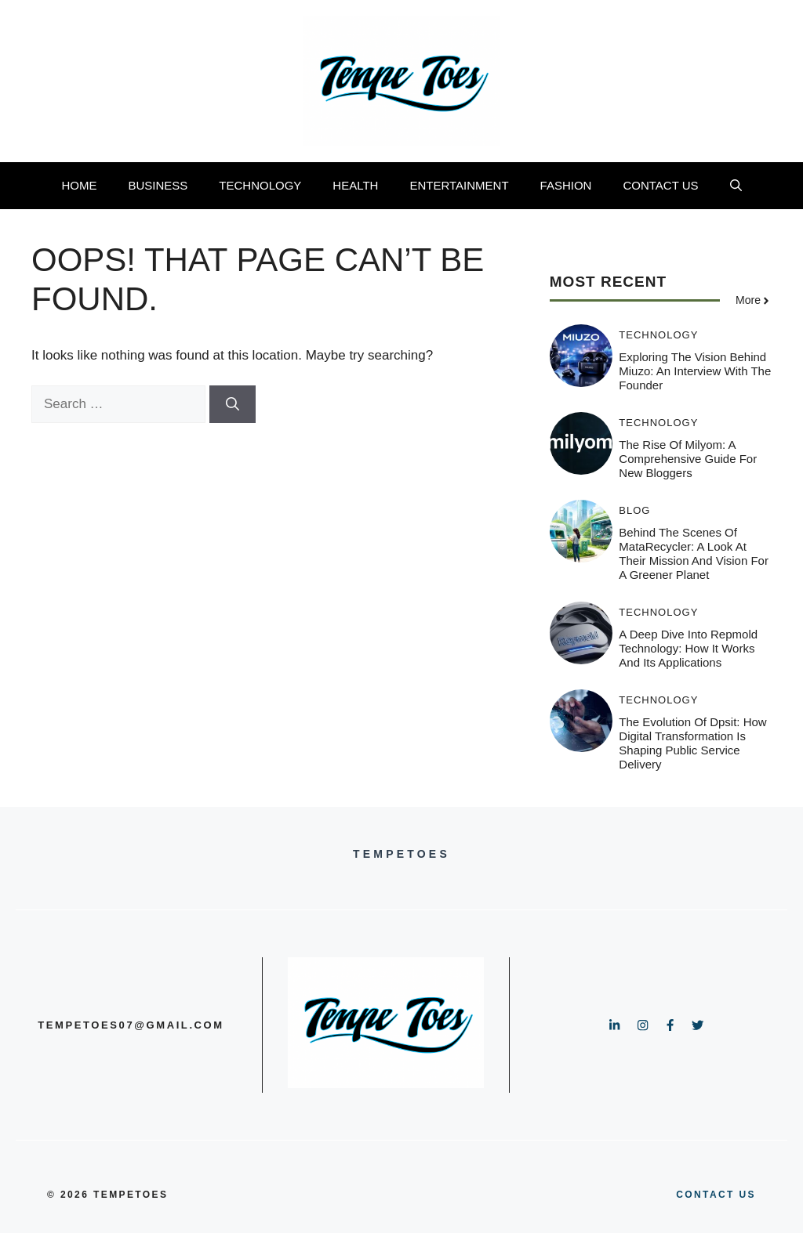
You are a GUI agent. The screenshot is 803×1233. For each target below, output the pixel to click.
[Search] (232, 404)
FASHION (566, 185)
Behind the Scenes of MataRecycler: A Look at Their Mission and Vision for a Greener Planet (693, 553)
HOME (78, 185)
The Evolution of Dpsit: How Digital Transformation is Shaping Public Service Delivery (692, 743)
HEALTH (355, 185)
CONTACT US (660, 185)
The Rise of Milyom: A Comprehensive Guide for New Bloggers (688, 458)
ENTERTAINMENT (458, 185)
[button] (736, 185)
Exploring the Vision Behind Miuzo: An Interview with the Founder (695, 371)
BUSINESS (157, 185)
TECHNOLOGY (260, 185)
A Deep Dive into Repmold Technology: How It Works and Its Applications (688, 648)
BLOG (634, 510)
